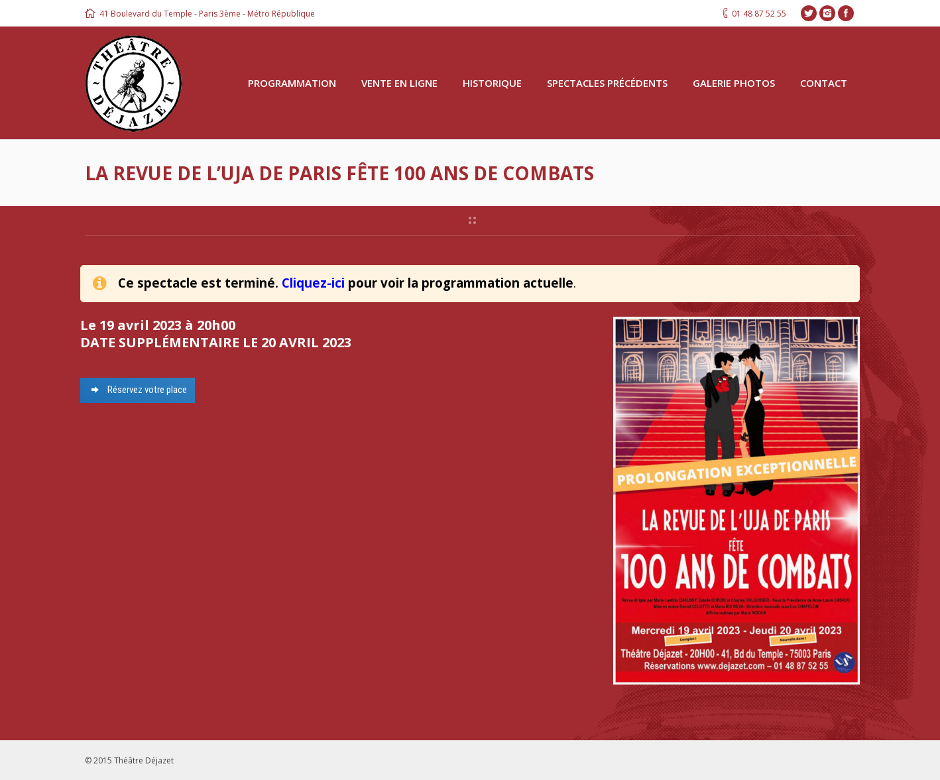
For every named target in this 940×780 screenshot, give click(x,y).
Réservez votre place (105, 390)
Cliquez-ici (313, 282)
